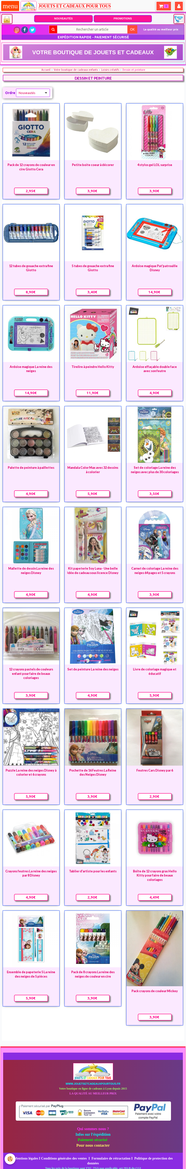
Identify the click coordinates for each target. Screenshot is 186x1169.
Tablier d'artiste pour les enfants (92, 871)
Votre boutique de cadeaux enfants (76, 69)
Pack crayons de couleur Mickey (155, 991)
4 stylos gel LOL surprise (154, 165)
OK (132, 29)
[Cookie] (10, 1158)
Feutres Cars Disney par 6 (154, 770)
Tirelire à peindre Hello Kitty (92, 367)
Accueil (45, 69)
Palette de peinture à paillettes (31, 467)
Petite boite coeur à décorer (93, 165)
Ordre (10, 93)
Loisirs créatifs (110, 69)
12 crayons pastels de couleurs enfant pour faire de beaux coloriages (31, 673)
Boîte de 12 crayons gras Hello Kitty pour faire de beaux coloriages (155, 875)
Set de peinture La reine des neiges (92, 669)
